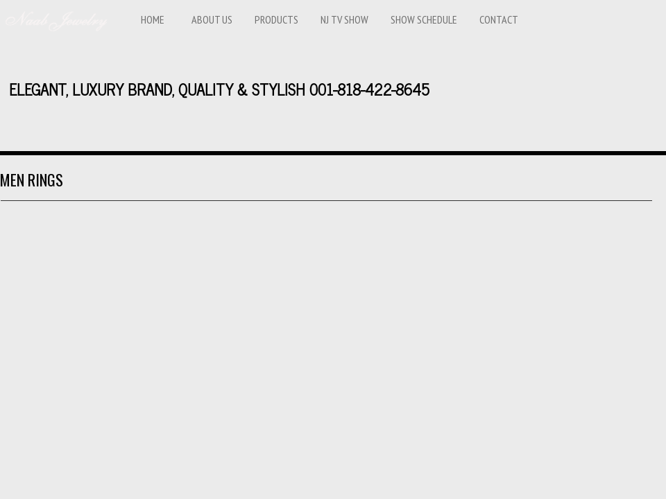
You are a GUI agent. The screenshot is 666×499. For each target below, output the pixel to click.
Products (276, 19)
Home (152, 19)
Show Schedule (424, 19)
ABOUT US (211, 19)
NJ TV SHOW (344, 19)
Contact (498, 19)
